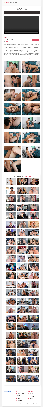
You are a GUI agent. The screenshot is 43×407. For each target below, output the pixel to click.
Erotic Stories (31, 396)
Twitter (18, 398)
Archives (31, 12)
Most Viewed (25, 12)
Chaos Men (7, 41)
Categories (20, 12)
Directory (30, 393)
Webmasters (19, 400)
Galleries (30, 398)
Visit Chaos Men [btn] (35, 39)
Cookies (18, 396)
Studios (15, 12)
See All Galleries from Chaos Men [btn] (32, 58)
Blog (29, 395)
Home (12, 12)
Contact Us (19, 391)
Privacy (18, 395)
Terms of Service (20, 393)
